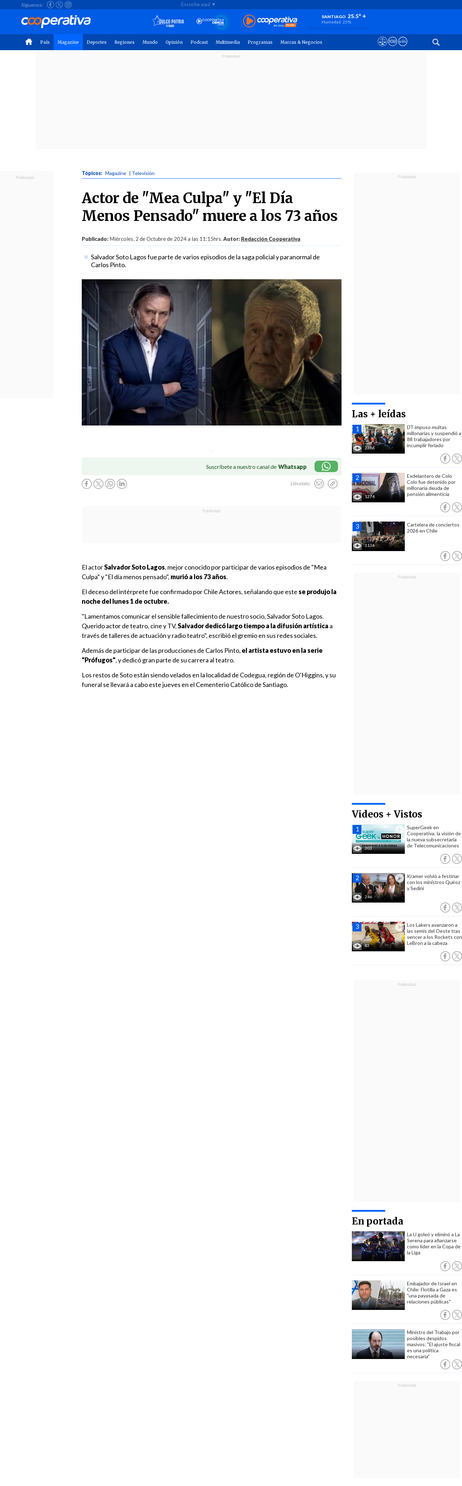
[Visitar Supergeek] (403, 48)
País (45, 42)
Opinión (174, 42)
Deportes (97, 42)
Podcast (199, 42)
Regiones (124, 42)
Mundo (150, 42)
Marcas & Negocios (301, 42)
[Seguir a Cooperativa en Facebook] (50, 4)
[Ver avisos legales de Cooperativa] (382, 48)
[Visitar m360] (392, 48)
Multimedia (228, 42)
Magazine (68, 42)
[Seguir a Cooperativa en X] (59, 4)
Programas (260, 42)
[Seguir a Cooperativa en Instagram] (68, 4)
